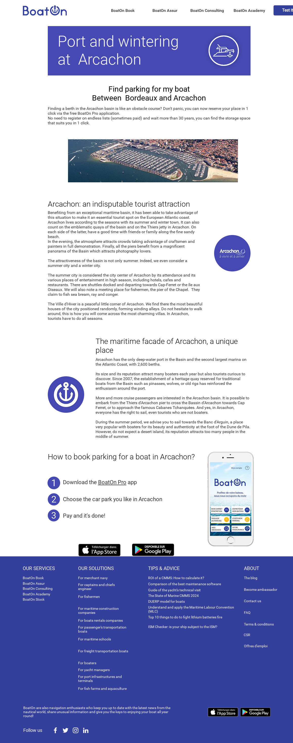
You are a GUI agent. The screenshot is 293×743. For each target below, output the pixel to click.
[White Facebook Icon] (55, 730)
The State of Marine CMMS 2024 (173, 596)
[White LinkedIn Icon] (85, 730)
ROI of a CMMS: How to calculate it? (176, 578)
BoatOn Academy (36, 594)
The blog (250, 578)
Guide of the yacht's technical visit (174, 590)
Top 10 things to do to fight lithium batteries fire (185, 617)
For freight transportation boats (103, 651)
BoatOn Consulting (38, 588)
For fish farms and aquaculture (102, 689)
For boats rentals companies (100, 620)
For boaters (87, 663)
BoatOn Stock (33, 599)
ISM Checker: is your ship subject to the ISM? (182, 627)
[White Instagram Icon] (75, 730)
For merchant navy (93, 578)
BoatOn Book (33, 578)
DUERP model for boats (166, 601)
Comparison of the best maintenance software (184, 584)
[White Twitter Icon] (65, 730)
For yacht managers (94, 670)
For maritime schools (94, 639)
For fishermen (89, 597)
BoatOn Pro (112, 482)
